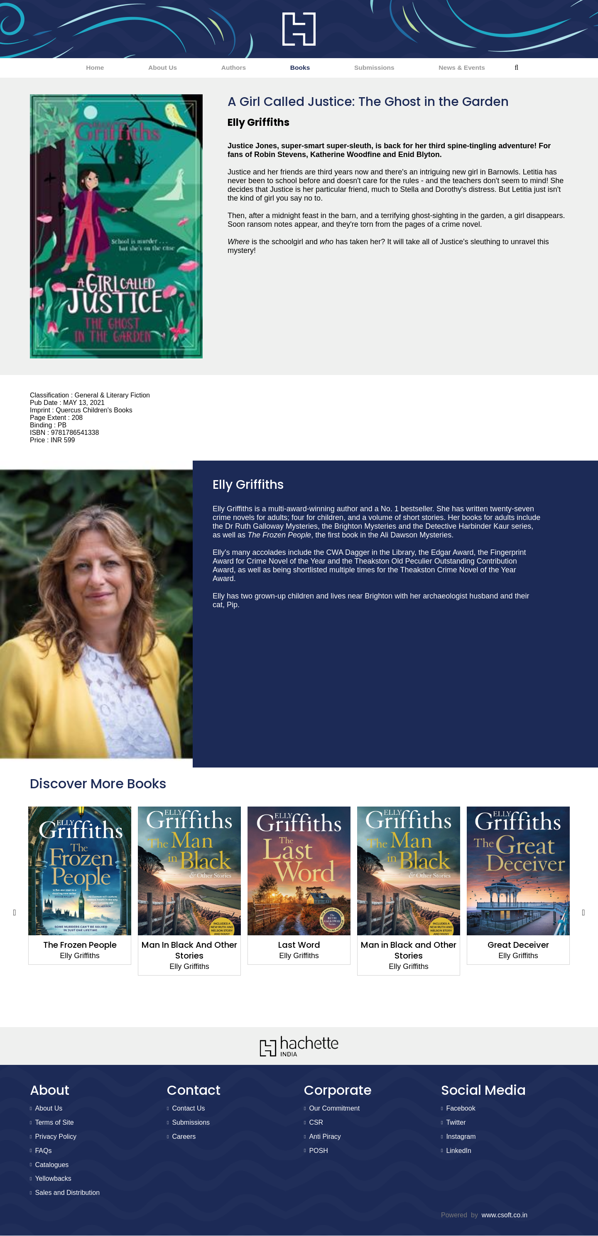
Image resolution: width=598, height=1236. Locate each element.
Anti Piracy (325, 1136)
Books (304, 67)
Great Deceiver (518, 945)
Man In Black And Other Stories (189, 950)
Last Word (299, 945)
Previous (14, 913)
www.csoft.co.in (504, 1215)
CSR (316, 1122)
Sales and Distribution (67, 1193)
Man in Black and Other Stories (408, 950)
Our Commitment (334, 1109)
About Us (146, 67)
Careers (184, 1136)
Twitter (456, 1122)
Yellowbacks (53, 1179)
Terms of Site (54, 1122)
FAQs (43, 1151)
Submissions (389, 67)
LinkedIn (458, 1151)
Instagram (460, 1136)
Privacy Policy (55, 1136)
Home (68, 67)
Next (583, 913)
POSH (318, 1151)
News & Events (488, 67)
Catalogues (52, 1165)
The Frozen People (80, 945)
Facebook (460, 1109)
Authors (227, 67)
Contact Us (188, 1109)
